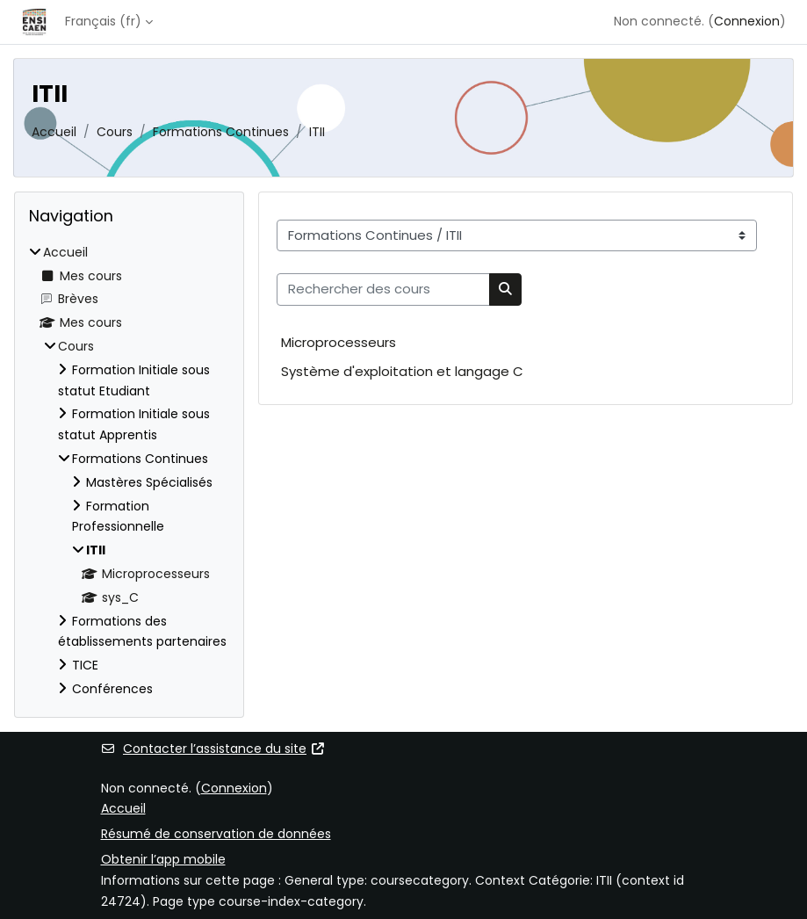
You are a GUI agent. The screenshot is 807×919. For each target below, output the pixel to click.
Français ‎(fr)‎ (103, 21)
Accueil (54, 132)
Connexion (747, 21)
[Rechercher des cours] (383, 289)
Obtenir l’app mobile (163, 859)
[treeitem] (129, 471)
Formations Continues (221, 132)
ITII (317, 132)
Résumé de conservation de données (216, 834)
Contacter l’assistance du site (213, 748)
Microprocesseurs (338, 342)
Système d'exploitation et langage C (402, 371)
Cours (115, 132)
